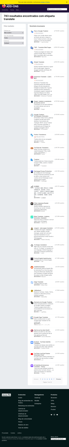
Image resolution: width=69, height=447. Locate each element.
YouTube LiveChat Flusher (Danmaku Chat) (42, 354)
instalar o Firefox (45, 2)
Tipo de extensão (8, 35)
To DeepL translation (40, 245)
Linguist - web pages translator (43, 228)
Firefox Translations (40, 134)
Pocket (53, 409)
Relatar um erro (23, 425)
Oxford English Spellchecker (42, 258)
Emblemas (6, 40)
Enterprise (37, 403)
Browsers (54, 398)
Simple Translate (39, 62)
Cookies (13, 433)
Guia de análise (23, 428)
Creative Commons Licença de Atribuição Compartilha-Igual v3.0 (19, 438)
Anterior (36, 379)
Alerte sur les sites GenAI (41, 330)
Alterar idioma (54, 436)
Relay (52, 403)
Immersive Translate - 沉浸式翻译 (42, 77)
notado (19, 437)
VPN (52, 400)
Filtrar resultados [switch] (9, 26)
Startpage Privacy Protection (43, 171)
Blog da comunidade (25, 419)
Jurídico (19, 433)
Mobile (36, 400)
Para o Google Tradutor (41, 31)
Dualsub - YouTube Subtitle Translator (42, 342)
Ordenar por (7, 30)
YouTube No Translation (41, 147)
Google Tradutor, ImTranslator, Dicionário (41, 115)
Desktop (37, 398)
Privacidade (5, 433)
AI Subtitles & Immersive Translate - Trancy (41, 365)
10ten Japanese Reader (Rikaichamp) (41, 203)
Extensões (5, 10)
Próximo (58, 379)
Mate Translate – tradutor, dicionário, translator (42, 217)
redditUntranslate (39, 267)
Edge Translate (38, 282)
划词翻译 (36, 186)
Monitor (53, 406)
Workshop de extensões (26, 406)
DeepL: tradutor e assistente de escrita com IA (42, 102)
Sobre (20, 398)
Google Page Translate (41, 317)
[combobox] (57, 9)
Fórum (20, 422)
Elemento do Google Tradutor (43, 302)
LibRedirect (37, 290)
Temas (12, 10)
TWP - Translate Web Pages (42, 47)
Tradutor (36, 159)
